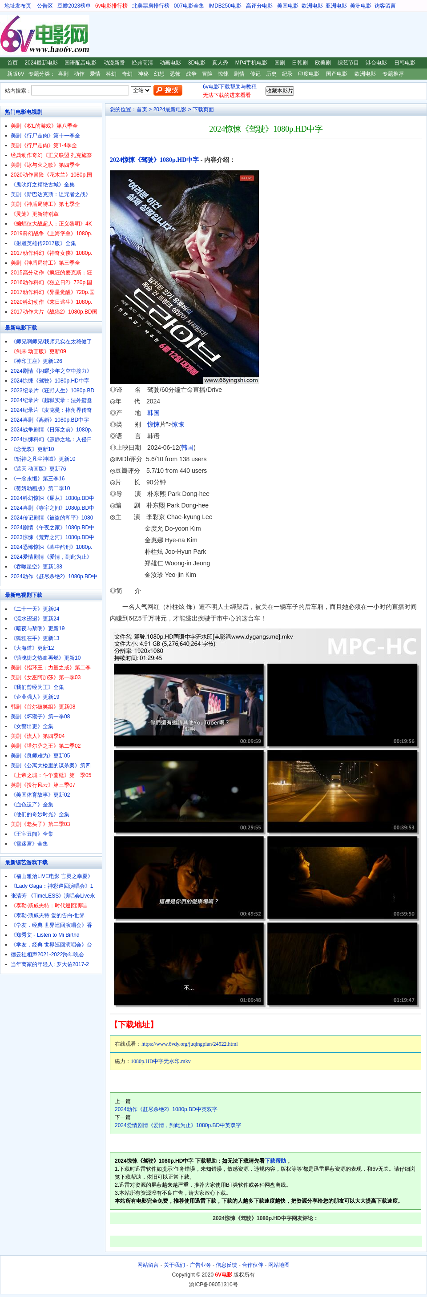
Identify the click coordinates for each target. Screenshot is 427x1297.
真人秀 (220, 63)
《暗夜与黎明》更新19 (37, 628)
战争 (191, 74)
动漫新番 (114, 63)
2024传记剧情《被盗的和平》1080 (52, 518)
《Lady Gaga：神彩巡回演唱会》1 (52, 886)
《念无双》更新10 (32, 449)
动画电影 (170, 63)
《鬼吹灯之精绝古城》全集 (43, 184)
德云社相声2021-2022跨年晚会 (47, 954)
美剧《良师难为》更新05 (40, 756)
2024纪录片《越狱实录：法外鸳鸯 (51, 400)
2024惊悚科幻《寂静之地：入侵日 (51, 439)
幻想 (159, 74)
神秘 (143, 74)
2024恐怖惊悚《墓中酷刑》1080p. (51, 547)
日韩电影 (404, 63)
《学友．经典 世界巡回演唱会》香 (51, 925)
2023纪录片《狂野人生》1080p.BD (52, 390)
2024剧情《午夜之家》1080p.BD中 (52, 527)
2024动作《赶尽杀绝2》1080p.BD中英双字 (166, 1109)
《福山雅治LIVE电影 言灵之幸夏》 (52, 876)
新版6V (15, 74)
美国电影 (287, 6)
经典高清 (142, 63)
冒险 (207, 74)
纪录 (287, 74)
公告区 (45, 6)
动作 (79, 74)
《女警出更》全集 (32, 726)
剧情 (239, 74)
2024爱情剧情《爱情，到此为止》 (51, 557)
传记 (255, 74)
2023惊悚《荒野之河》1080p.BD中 (52, 537)
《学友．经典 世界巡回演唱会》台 (51, 945)
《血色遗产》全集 (32, 805)
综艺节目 (348, 63)
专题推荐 (393, 74)
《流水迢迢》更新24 (35, 619)
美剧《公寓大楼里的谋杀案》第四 (51, 765)
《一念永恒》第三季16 (37, 478)
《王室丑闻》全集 (32, 834)
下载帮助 (275, 1161)
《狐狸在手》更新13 (35, 638)
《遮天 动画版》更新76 (38, 469)
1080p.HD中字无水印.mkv (161, 1061)
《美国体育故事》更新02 (40, 795)
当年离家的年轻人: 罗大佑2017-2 (50, 964)
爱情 (95, 74)
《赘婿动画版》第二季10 (40, 488)
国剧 (279, 63)
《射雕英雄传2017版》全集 (43, 243)
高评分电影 (259, 6)
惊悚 (223, 74)
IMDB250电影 (225, 6)
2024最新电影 (41, 63)
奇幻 (127, 74)
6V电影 (8, 35)
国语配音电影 (80, 63)
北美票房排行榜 (150, 6)
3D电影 (196, 63)
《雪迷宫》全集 (29, 844)
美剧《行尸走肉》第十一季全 (45, 136)
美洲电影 (360, 6)
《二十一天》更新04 (35, 609)
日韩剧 (300, 63)
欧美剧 (323, 63)
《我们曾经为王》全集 (37, 687)
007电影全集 (189, 6)
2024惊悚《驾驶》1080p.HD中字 (154, 160)
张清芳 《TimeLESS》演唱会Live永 (53, 896)
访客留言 (385, 6)
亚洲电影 (336, 6)
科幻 (111, 74)
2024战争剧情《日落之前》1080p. (51, 430)
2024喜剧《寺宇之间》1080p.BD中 (52, 508)
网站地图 (279, 1265)
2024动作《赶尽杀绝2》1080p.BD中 (54, 576)
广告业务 (200, 1265)
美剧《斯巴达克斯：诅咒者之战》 (51, 194)
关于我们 (174, 1265)
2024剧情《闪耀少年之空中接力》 (51, 371)
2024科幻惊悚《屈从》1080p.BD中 (52, 498)
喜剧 (63, 74)
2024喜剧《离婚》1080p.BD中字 (50, 420)
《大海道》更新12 (32, 648)
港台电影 (376, 63)
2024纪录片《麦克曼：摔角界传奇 (51, 410)
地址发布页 (17, 6)
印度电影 (308, 74)
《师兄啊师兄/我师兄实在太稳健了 (51, 341)
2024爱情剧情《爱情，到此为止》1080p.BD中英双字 (178, 1125)
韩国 (153, 412)
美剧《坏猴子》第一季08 (40, 716)
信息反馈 (226, 1265)
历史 (271, 74)
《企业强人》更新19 (35, 697)
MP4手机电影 (251, 63)
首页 (12, 63)
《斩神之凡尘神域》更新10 (43, 459)
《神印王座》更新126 (36, 361)
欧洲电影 (312, 6)
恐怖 (175, 74)
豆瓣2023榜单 (74, 6)
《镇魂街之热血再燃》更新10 (46, 658)
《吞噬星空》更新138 (36, 567)
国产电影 (336, 74)
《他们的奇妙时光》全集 (40, 814)
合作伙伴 (252, 1265)
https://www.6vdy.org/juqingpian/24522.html (189, 1044)
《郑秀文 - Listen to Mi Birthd (45, 935)
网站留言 (148, 1265)
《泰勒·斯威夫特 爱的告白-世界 (48, 915)
